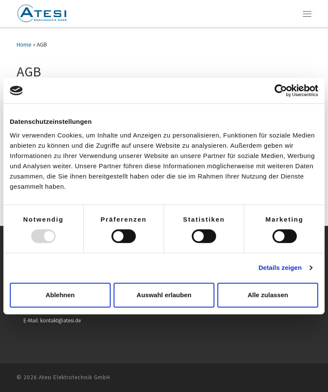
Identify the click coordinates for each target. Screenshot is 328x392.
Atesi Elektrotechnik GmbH (74, 377)
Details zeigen (280, 267)
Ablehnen (60, 294)
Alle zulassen (268, 294)
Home (24, 44)
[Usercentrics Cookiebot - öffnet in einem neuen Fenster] (280, 90)
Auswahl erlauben (164, 294)
